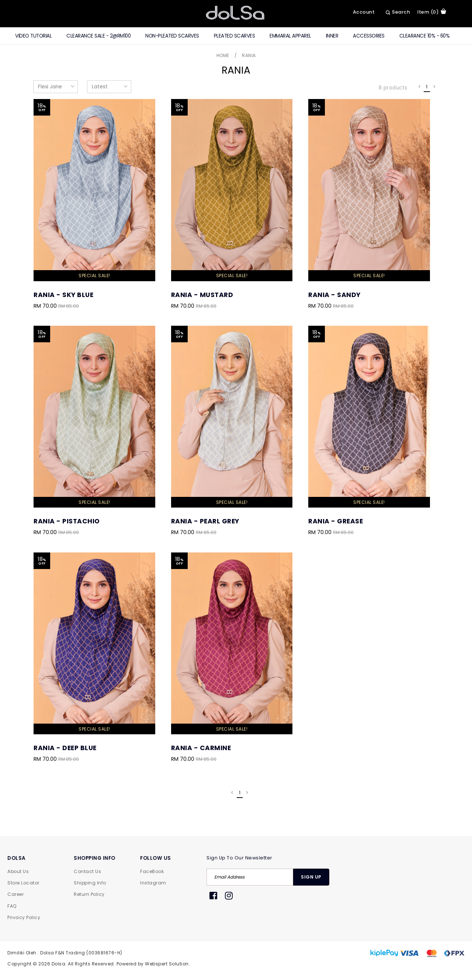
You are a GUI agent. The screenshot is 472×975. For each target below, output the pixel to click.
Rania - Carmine (201, 747)
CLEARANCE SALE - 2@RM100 (98, 35)
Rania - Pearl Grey (205, 521)
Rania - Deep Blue (65, 747)
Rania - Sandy (334, 294)
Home (222, 55)
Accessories (369, 35)
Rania (249, 55)
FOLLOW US (155, 858)
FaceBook (152, 871)
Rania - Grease (335, 521)
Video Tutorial (33, 35)
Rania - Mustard (202, 294)
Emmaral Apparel (290, 35)
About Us (18, 871)
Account (364, 12)
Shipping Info (90, 883)
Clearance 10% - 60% (424, 35)
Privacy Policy (23, 917)
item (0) (431, 11)
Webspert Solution (167, 964)
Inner (332, 35)
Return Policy (89, 894)
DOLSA (16, 858)
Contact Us (87, 871)
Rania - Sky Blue (63, 294)
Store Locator (23, 883)
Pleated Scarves (234, 35)
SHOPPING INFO (94, 858)
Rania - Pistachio (67, 521)
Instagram (153, 883)
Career (15, 894)
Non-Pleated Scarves (172, 35)
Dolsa (59, 964)
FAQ (12, 906)
